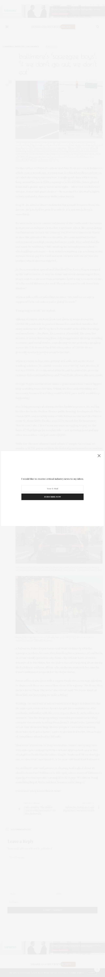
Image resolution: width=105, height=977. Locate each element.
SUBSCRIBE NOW (52, 497)
